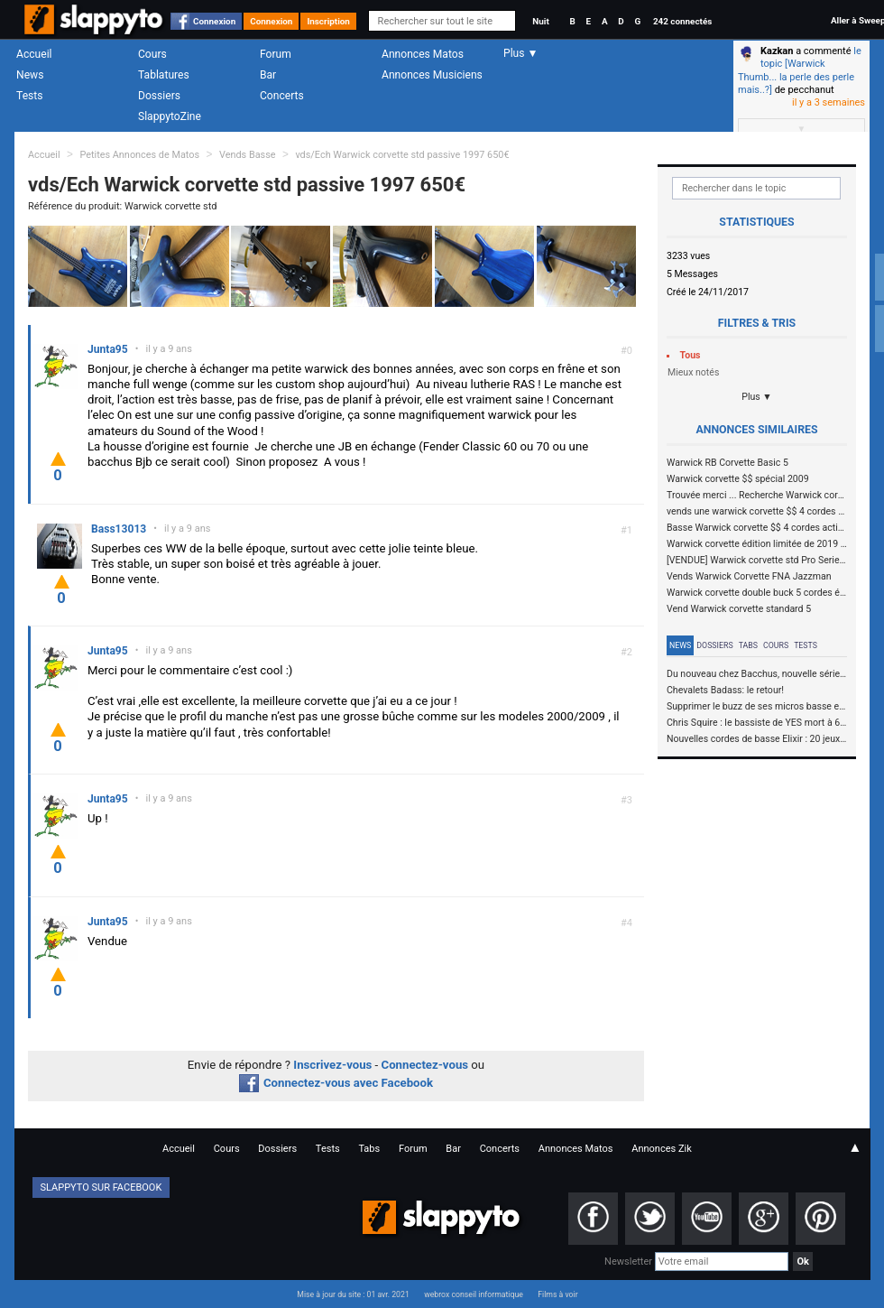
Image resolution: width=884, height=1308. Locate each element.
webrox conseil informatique (473, 1294)
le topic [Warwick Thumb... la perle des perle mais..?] (799, 70)
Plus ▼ (756, 397)
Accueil (34, 54)
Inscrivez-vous (332, 1064)
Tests (29, 95)
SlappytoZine (169, 116)
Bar (268, 75)
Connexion (214, 21)
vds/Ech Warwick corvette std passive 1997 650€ (402, 155)
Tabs (748, 645)
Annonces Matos (423, 54)
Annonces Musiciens (432, 75)
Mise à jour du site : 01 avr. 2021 (353, 1294)
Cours (152, 54)
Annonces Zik (661, 1149)
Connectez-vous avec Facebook (336, 1083)
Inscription (328, 21)
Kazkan (776, 51)
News (29, 75)
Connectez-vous (425, 1064)
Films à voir (557, 1294)
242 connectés (682, 21)
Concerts (282, 95)
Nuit (540, 21)
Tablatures (163, 75)
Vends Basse (247, 155)
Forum (275, 54)
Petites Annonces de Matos (139, 155)
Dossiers (159, 95)
